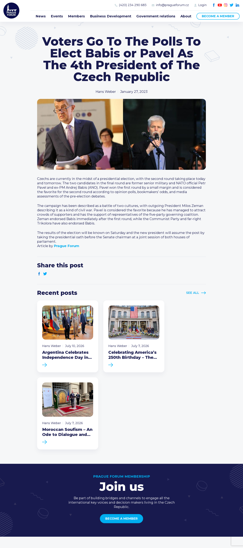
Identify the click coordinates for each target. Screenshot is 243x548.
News (41, 16)
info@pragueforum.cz (172, 5)
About (185, 16)
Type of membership (164, 484)
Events (57, 16)
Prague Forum (11, 11)
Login (202, 5)
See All (192, 293)
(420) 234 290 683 (132, 5)
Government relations (155, 16)
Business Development (110, 16)
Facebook (214, 5)
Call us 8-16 (204, 479)
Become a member (218, 16)
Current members (162, 479)
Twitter (232, 5)
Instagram (226, 5)
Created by (121, 541)
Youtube (220, 5)
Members (76, 16)
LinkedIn (237, 5)
